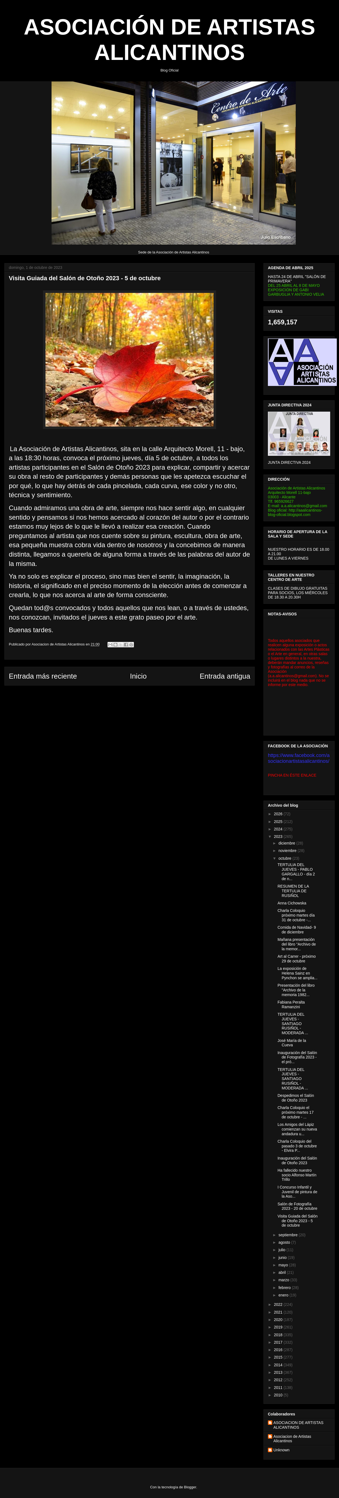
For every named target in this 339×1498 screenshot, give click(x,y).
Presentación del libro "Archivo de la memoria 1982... (296, 990)
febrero (285, 1287)
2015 (279, 1357)
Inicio (138, 676)
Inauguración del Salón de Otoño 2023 (297, 1160)
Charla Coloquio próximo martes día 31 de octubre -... (296, 915)
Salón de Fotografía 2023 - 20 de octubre (297, 1206)
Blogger (190, 1487)
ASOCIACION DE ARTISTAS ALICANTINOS (298, 1425)
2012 (279, 1380)
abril (282, 1272)
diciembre (287, 843)
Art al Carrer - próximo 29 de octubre (297, 958)
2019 (279, 1327)
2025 (279, 821)
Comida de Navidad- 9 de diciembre (297, 929)
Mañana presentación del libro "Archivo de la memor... (297, 944)
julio (282, 1250)
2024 (279, 829)
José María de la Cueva (292, 1042)
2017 (279, 1342)
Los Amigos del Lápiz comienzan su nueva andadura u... (297, 1129)
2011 (279, 1387)
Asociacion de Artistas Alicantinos (292, 1438)
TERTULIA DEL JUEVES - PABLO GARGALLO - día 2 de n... (296, 871)
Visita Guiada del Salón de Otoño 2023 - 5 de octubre (298, 1221)
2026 (279, 814)
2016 (279, 1350)
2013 (279, 1372)
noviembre (287, 850)
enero (283, 1295)
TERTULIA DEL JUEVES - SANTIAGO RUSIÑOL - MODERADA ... (293, 1023)
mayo (283, 1265)
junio (282, 1257)
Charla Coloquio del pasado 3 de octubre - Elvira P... (297, 1146)
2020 (279, 1319)
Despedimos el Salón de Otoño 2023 (296, 1097)
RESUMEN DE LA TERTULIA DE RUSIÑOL (293, 891)
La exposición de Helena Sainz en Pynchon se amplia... (298, 973)
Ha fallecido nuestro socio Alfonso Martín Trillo (297, 1175)
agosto (284, 1242)
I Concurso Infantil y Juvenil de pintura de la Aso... (297, 1192)
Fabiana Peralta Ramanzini (291, 1004)
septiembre (288, 1235)
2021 (279, 1312)
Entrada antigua (225, 676)
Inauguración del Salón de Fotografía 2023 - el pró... (297, 1057)
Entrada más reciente (43, 676)
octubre (285, 858)
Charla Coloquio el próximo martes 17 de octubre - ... (296, 1112)
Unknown (281, 1450)
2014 (279, 1365)
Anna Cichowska (292, 903)
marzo (284, 1280)
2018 (279, 1335)
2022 (279, 1304)
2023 (279, 836)
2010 (279, 1395)
